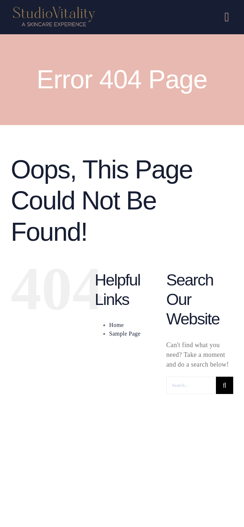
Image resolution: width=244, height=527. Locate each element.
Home (116, 325)
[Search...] (191, 385)
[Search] (224, 385)
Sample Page (124, 334)
